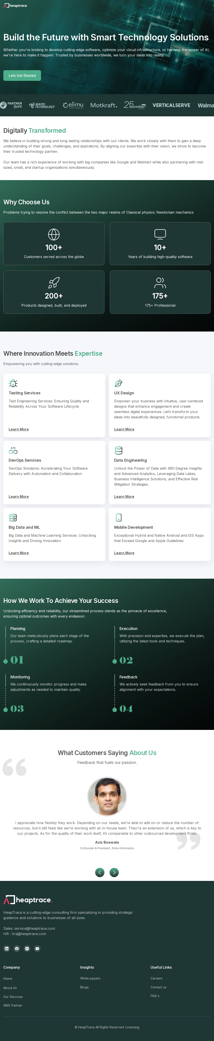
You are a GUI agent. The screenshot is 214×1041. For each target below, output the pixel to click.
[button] (99, 892)
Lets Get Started (22, 75)
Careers (157, 978)
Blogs (84, 987)
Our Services (13, 997)
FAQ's (155, 996)
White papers (90, 978)
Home (7, 978)
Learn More (19, 429)
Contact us (159, 987)
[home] (21, 6)
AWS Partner (12, 1005)
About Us (10, 988)
